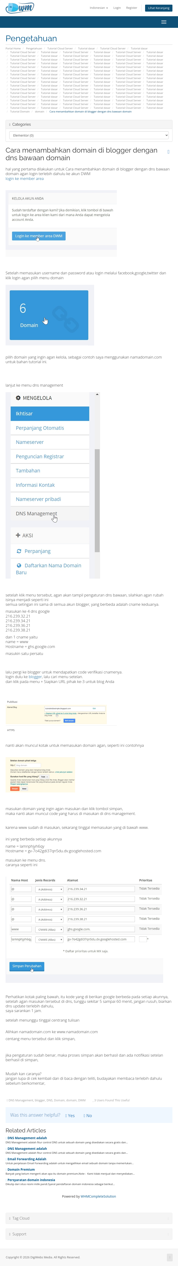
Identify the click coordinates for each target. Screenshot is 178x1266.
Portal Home (13, 48)
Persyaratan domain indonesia (30, 1180)
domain (39, 111)
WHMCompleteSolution (98, 1196)
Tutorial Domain (20, 111)
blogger (35, 676)
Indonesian (99, 8)
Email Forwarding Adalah (26, 1159)
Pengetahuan (34, 48)
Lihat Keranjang (158, 8)
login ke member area (25, 178)
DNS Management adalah (26, 1138)
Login (117, 8)
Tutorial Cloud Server (60, 48)
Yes (70, 1115)
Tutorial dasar (86, 48)
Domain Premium (20, 1169)
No (88, 1115)
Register (131, 8)
